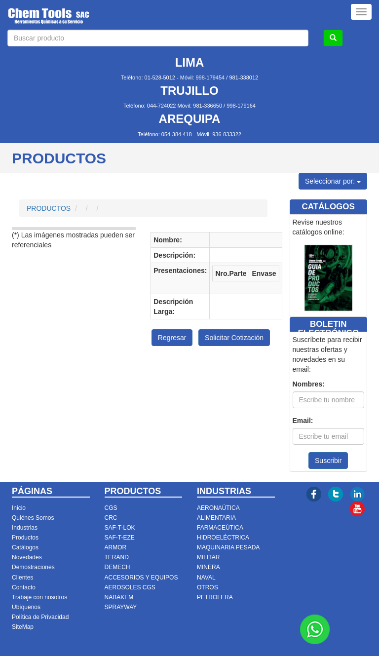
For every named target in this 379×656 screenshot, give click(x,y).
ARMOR (116, 547)
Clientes (22, 577)
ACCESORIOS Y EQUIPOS (141, 577)
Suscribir (328, 460)
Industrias (25, 527)
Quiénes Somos (33, 517)
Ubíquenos (26, 607)
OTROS (207, 587)
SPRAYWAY (121, 607)
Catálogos (25, 547)
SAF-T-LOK (120, 527)
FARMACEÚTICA (220, 527)
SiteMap (23, 626)
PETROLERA (215, 597)
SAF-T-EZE (120, 537)
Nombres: (309, 384)
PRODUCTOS (49, 208)
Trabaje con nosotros (39, 597)
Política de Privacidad (40, 617)
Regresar (172, 338)
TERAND (117, 557)
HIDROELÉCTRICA (223, 537)
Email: (303, 420)
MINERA (208, 567)
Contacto (24, 587)
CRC (111, 517)
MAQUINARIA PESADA (228, 547)
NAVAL (206, 577)
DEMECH (117, 567)
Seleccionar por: (333, 181)
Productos (25, 537)
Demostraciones (33, 567)
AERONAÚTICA (218, 507)
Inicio (19, 507)
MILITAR (208, 557)
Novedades (27, 557)
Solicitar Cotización (234, 338)
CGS (111, 507)
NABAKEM (119, 597)
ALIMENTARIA (216, 517)
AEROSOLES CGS (130, 587)
